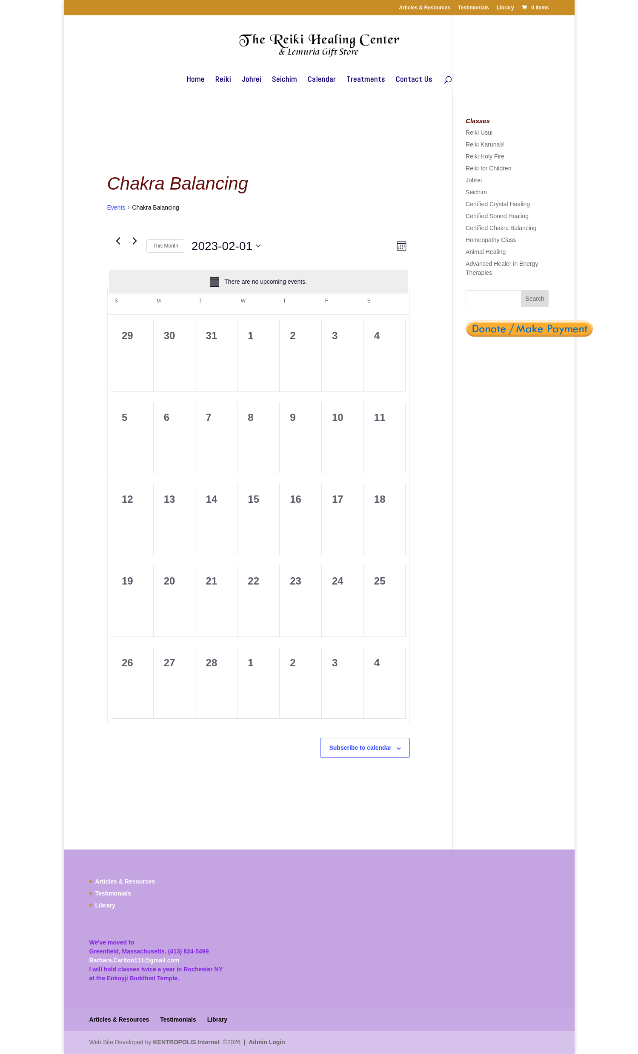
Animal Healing (486, 251)
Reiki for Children (488, 168)
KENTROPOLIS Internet (186, 1042)
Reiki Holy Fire (485, 156)
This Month (165, 246)
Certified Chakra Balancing (501, 228)
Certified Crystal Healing (498, 204)
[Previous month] (118, 241)
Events (116, 207)
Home (195, 80)
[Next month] (135, 241)
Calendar (322, 80)
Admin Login (267, 1042)
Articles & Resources (424, 8)
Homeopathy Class (491, 239)
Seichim (284, 80)
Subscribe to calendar (360, 747)
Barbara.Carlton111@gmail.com (134, 960)
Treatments (365, 80)
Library (505, 8)
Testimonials (473, 8)
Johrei (251, 80)
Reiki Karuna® (485, 144)
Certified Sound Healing (497, 216)
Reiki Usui (479, 132)
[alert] (258, 282)
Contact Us (414, 80)
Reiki (223, 80)
